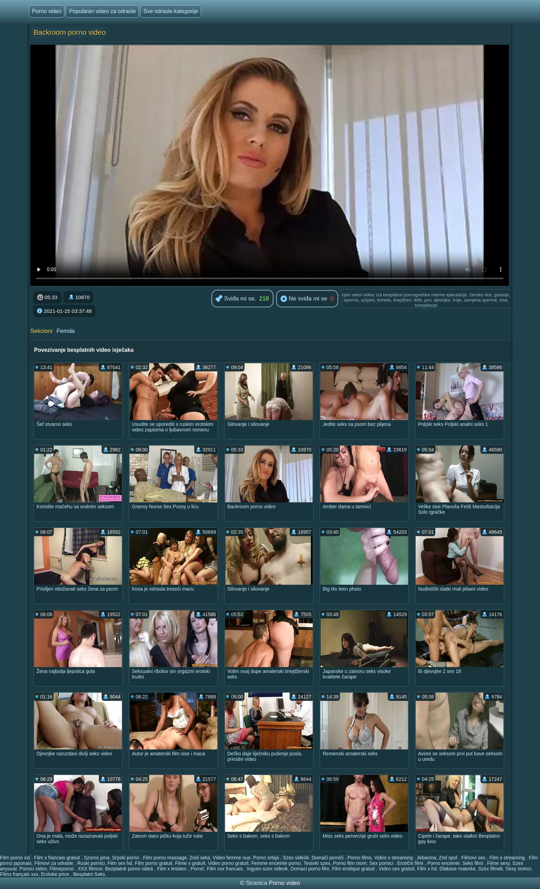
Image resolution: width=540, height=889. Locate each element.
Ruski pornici (91, 863)
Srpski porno (126, 857)
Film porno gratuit (153, 863)
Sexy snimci (518, 868)
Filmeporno (62, 868)
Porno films (359, 857)
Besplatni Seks (89, 874)
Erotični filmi (411, 863)
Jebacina (426, 857)
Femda (65, 331)
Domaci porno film (310, 868)
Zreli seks (199, 857)
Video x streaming (394, 857)
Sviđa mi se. (236, 299)
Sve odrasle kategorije (170, 11)
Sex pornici (382, 863)
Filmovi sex (474, 857)
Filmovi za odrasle (54, 863)
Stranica (257, 883)
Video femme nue (231, 857)
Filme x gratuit (190, 863)
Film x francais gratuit (57, 857)
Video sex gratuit (397, 868)
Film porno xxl (15, 857)
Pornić (197, 868)
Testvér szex (316, 863)
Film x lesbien (172, 868)
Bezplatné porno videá (129, 868)
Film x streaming (507, 857)
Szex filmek (490, 868)
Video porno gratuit (228, 863)
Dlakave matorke (457, 868)
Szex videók (296, 857)
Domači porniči (328, 857)
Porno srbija (266, 857)
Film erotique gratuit (354, 868)
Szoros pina (97, 857)
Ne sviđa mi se (303, 299)
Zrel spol (449, 857)
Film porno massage (165, 857)
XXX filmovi (90, 868)
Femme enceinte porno (276, 863)
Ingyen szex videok (267, 868)
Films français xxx (19, 874)
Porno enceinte (443, 863)
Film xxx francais (225, 868)
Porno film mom (350, 863)
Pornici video (33, 868)
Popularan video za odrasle (102, 11)
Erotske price (56, 874)
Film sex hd (119, 863)
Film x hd (427, 868)
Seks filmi (474, 863)
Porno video (46, 11)
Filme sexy (498, 863)
